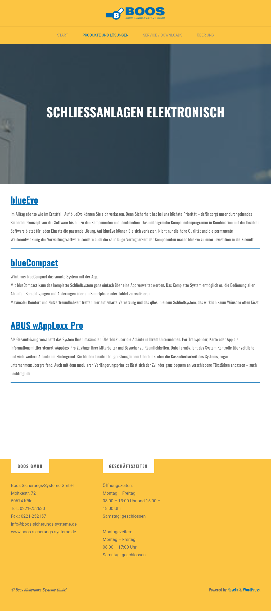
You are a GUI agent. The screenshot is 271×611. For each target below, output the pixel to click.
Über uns (205, 35)
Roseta (232, 589)
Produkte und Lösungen (106, 35)
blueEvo (24, 199)
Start (62, 35)
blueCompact (34, 262)
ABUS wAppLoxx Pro (47, 325)
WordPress (251, 589)
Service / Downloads (162, 35)
